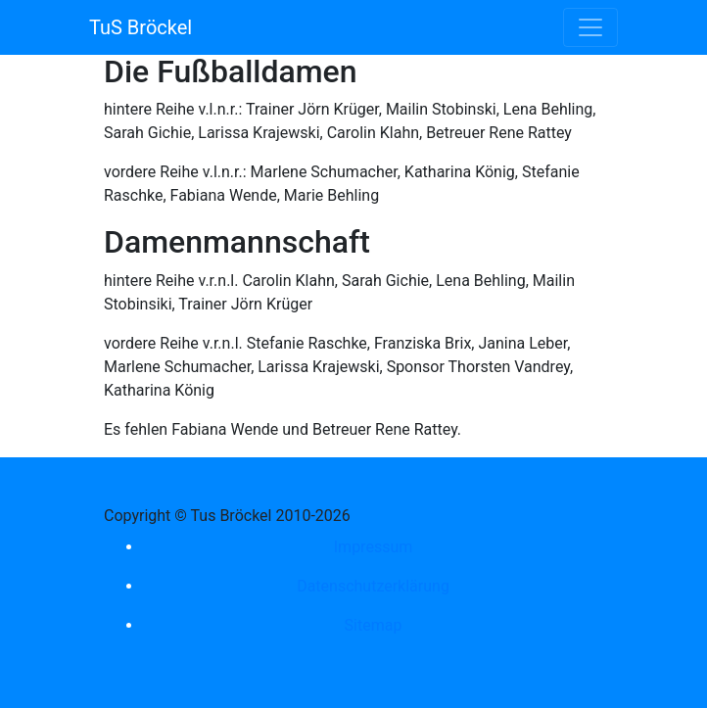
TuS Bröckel (140, 27)
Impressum (373, 547)
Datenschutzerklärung (373, 586)
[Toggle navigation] (590, 27)
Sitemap (373, 625)
